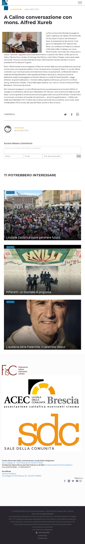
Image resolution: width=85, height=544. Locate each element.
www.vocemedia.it (9, 474)
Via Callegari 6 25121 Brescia (13, 476)
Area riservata (42, 532)
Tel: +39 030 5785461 (33, 476)
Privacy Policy (42, 538)
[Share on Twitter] (65, 115)
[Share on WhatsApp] (78, 115)
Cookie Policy (42, 535)
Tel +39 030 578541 (35, 463)
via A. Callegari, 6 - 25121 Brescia (14, 463)
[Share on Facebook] (72, 115)
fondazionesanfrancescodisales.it (58, 465)
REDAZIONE (19, 128)
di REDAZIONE (16, 9)
